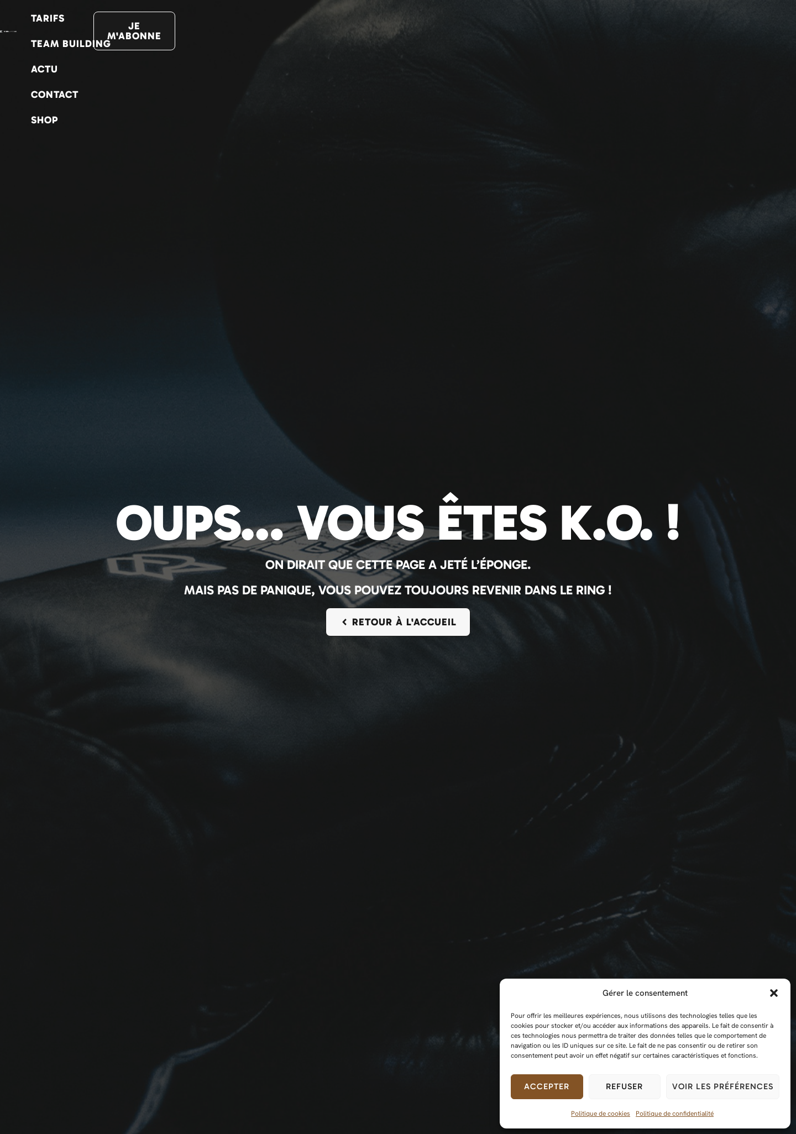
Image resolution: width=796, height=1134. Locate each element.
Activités (205, 30)
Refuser (624, 1086)
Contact (605, 31)
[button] (773, 993)
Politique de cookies (600, 1113)
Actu (549, 31)
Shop (659, 31)
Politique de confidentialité (675, 1113)
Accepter (546, 1086)
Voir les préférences (722, 1086)
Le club (277, 31)
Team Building (478, 31)
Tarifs (404, 31)
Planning (342, 31)
